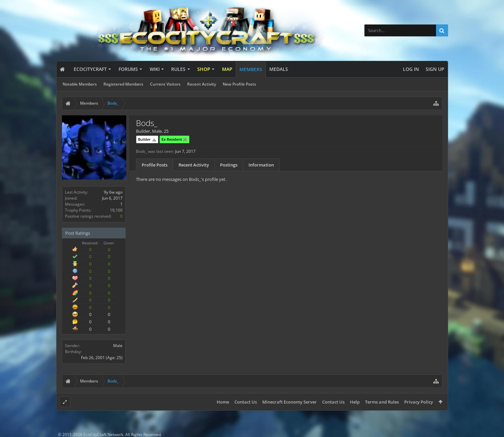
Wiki (155, 69)
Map (227, 69)
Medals (278, 69)
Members (250, 69)
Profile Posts (154, 165)
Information (261, 165)
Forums (128, 69)
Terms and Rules (382, 402)
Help (355, 402)
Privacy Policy (418, 402)
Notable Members (80, 84)
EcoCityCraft (90, 69)
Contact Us (245, 402)
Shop (203, 69)
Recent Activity (201, 84)
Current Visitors (165, 84)
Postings (228, 165)
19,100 (116, 210)
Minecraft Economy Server (289, 402)
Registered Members (123, 84)
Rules (178, 69)
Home (223, 402)
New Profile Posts (239, 84)
